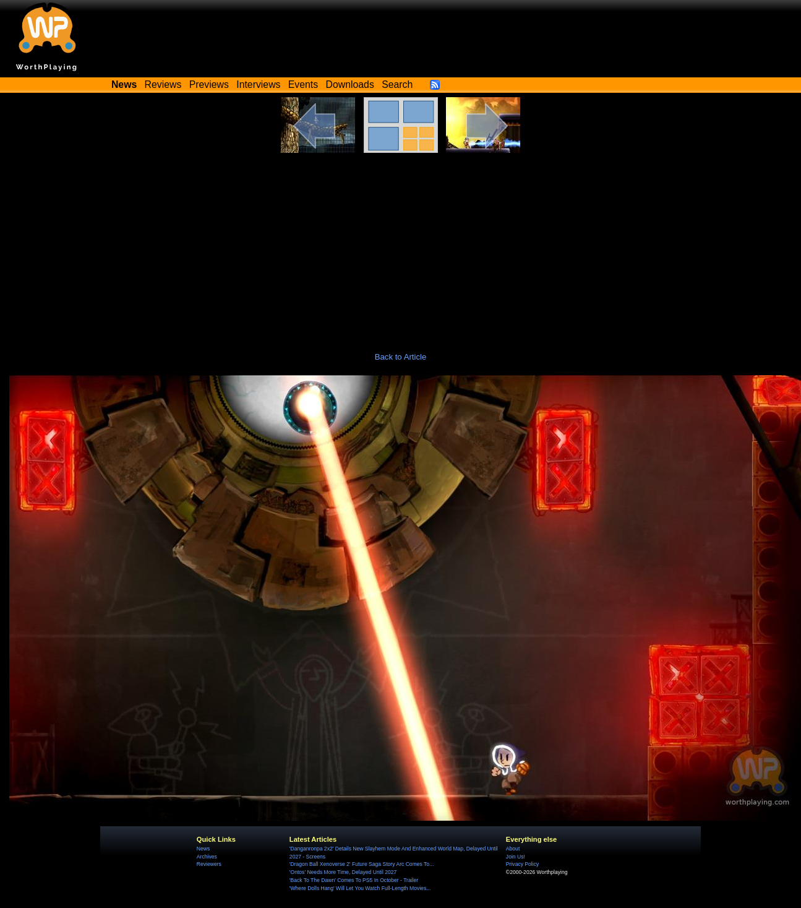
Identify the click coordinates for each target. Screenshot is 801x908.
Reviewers (209, 864)
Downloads (350, 84)
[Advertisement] (401, 245)
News (203, 848)
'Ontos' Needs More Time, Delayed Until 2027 (343, 872)
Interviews (258, 84)
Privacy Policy (522, 864)
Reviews (163, 84)
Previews (209, 84)
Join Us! (515, 857)
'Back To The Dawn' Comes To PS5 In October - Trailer (353, 880)
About (513, 848)
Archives (207, 857)
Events (303, 84)
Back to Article (401, 356)
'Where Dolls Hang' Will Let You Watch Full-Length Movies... (359, 888)
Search (397, 84)
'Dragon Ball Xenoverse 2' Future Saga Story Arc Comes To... (361, 864)
